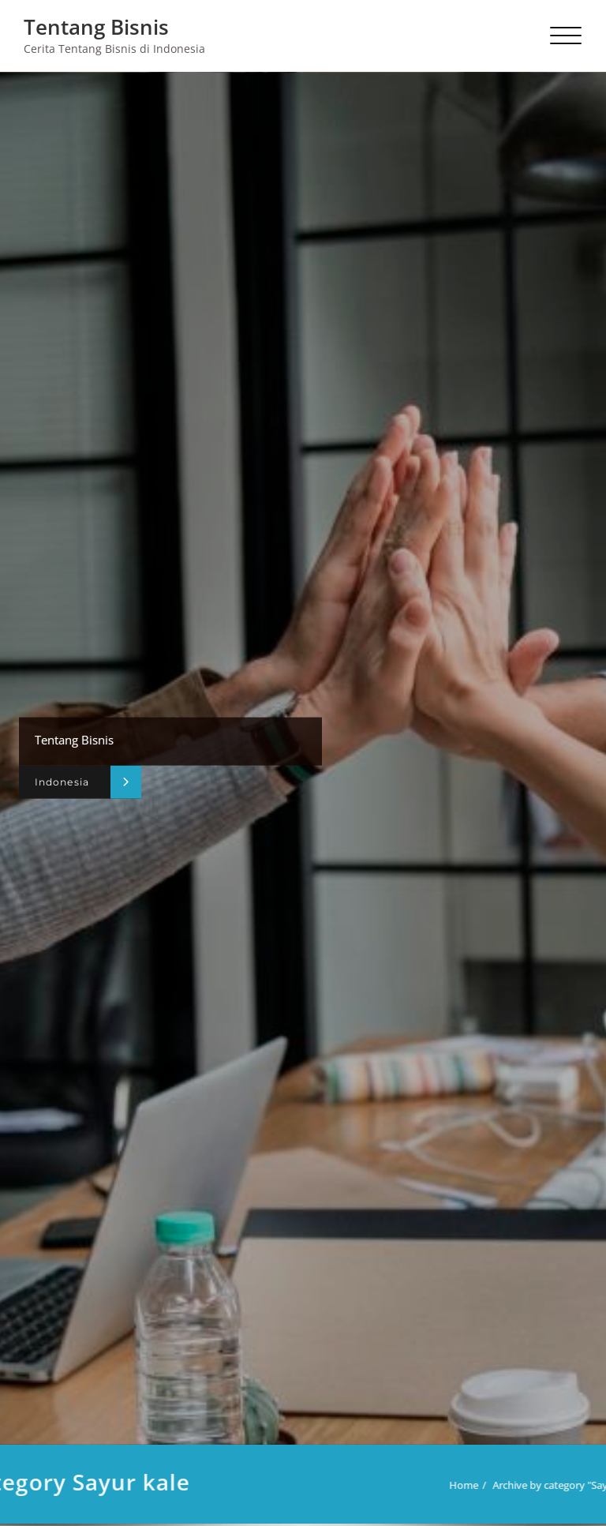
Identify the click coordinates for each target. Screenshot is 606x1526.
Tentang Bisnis (96, 27)
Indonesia (62, 782)
